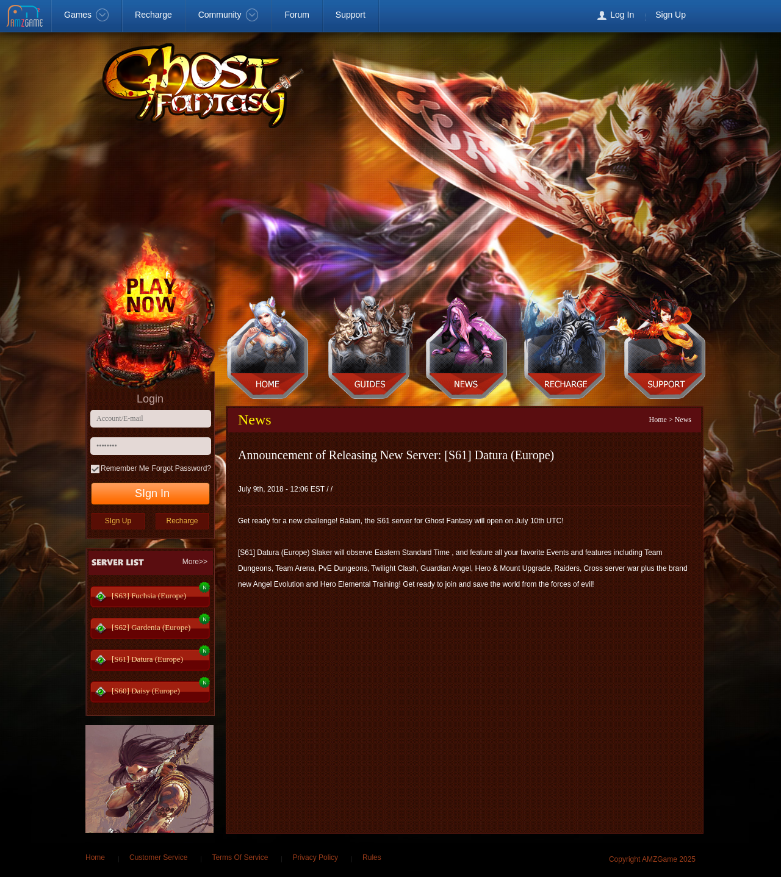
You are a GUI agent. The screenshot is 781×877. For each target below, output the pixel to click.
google (732, 16)
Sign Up (670, 15)
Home (658, 419)
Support (350, 15)
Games (86, 14)
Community (228, 14)
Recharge (153, 15)
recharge (566, 348)
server (367, 348)
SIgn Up (118, 521)
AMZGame (26, 17)
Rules (371, 857)
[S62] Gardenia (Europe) (151, 627)
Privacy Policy (315, 857)
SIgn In (152, 493)
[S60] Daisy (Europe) (146, 690)
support (666, 348)
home (268, 348)
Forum (296, 15)
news (467, 348)
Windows (757, 16)
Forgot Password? (181, 468)
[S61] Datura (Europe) (147, 659)
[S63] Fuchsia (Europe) (149, 595)
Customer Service (158, 857)
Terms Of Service (240, 857)
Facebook (707, 16)
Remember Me (125, 468)
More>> (194, 561)
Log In (622, 15)
